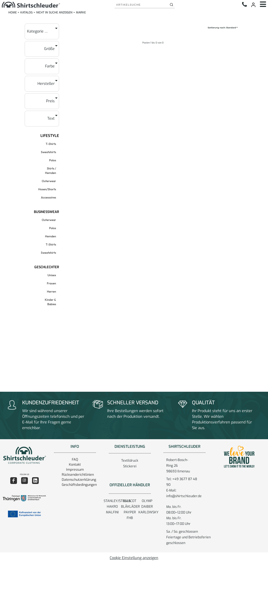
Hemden (50, 236)
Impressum (75, 469)
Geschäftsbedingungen (79, 484)
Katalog (26, 12)
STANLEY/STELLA (117, 501)
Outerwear (49, 181)
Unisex (52, 275)
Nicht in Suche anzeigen (54, 12)
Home (12, 12)
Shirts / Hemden (50, 171)
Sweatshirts (48, 152)
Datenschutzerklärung (79, 479)
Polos (52, 160)
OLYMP (147, 501)
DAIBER (147, 506)
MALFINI (112, 512)
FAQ (75, 459)
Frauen (51, 283)
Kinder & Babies (50, 302)
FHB (130, 518)
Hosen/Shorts (47, 189)
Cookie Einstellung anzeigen (134, 557)
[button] (24, 455)
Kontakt (75, 464)
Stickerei (130, 466)
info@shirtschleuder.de (184, 496)
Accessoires (48, 197)
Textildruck (129, 460)
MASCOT (129, 501)
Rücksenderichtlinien (78, 474)
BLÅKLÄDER (130, 506)
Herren (51, 291)
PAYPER (130, 512)
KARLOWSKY (148, 512)
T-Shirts (51, 144)
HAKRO (112, 506)
